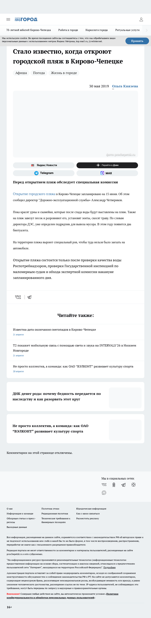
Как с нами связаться (87, 513)
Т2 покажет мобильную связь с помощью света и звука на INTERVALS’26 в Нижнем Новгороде (75, 350)
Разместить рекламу (87, 518)
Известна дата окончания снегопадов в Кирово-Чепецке (75, 332)
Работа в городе (68, 30)
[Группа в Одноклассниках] (114, 485)
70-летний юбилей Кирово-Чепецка (28, 30)
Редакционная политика (54, 513)
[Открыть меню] (8, 19)
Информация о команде (20, 513)
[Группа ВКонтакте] (104, 485)
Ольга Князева (125, 86)
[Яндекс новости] (44, 165)
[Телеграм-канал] (44, 173)
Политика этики (50, 508)
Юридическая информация (91, 508)
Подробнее (109, 567)
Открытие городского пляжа (34, 194)
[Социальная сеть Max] (107, 173)
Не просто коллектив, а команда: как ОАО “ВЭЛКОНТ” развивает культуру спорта (75, 369)
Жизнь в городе (64, 73)
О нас (10, 508)
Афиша (21, 73)
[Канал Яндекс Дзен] (107, 165)
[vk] (18, 297)
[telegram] (31, 297)
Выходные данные (17, 527)
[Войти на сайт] (141, 19)
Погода (39, 73)
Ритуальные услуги (127, 30)
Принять (137, 41)
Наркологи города (97, 30)
